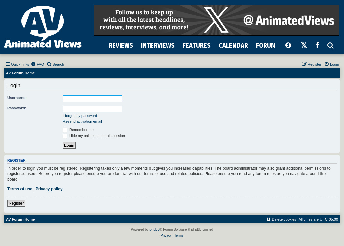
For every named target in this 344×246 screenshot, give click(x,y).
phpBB (154, 229)
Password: (16, 108)
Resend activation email (82, 121)
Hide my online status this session (94, 136)
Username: (17, 98)
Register (16, 203)
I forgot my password (80, 116)
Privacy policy (49, 189)
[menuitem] (37, 64)
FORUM (266, 45)
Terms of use (19, 189)
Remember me (78, 130)
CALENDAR (233, 45)
